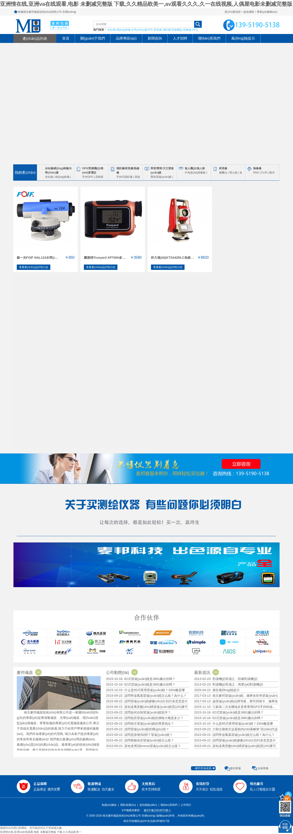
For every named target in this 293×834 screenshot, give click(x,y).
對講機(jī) (177, 29)
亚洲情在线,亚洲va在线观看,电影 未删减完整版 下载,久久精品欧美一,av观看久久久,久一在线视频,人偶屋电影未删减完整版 (146, 4)
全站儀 (111, 29)
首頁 (65, 38)
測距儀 (167, 29)
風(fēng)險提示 (243, 38)
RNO (256, 172)
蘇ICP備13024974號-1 (157, 810)
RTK (150, 29)
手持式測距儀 (124, 176)
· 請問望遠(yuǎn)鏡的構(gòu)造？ (146, 729)
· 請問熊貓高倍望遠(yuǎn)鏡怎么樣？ (148, 740)
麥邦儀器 (30, 672)
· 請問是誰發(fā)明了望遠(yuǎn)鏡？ (148, 735)
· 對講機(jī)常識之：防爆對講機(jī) (234, 679)
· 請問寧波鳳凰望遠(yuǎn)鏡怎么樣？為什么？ (155, 695)
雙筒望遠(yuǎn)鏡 (161, 176)
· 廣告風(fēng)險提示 (225, 690)
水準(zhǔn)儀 (139, 29)
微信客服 (235, 768)
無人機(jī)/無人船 (195, 168)
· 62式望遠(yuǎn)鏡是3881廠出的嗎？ (149, 679)
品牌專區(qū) (126, 38)
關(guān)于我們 (92, 38)
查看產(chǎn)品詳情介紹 (33, 267)
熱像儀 (187, 29)
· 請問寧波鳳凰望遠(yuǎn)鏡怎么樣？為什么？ (243, 735)
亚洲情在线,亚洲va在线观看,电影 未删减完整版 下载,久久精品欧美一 (41, 832)
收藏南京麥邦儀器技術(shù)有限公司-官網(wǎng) (47, 11)
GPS (195, 29)
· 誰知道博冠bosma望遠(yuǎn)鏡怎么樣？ (152, 746)
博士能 (233, 172)
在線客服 (263, 768)
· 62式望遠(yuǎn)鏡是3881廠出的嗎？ (237, 712)
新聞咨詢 (155, 38)
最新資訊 (207, 672)
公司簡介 (186, 804)
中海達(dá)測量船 (195, 172)
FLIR (264, 172)
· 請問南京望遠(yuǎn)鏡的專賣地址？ (148, 723)
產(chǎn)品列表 (35, 38)
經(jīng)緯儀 (123, 29)
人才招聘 (180, 38)
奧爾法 (223, 172)
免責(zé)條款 (109, 804)
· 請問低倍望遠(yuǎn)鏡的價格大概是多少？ (153, 718)
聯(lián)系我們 (209, 38)
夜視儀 (158, 29)
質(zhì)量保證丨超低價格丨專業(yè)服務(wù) (251, 11)
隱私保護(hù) (128, 804)
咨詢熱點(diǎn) (148, 804)
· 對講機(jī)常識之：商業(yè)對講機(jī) (237, 684)
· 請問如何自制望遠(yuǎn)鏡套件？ (147, 712)
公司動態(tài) (123, 672)
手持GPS (87, 176)
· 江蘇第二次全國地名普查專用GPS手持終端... (243, 707)
